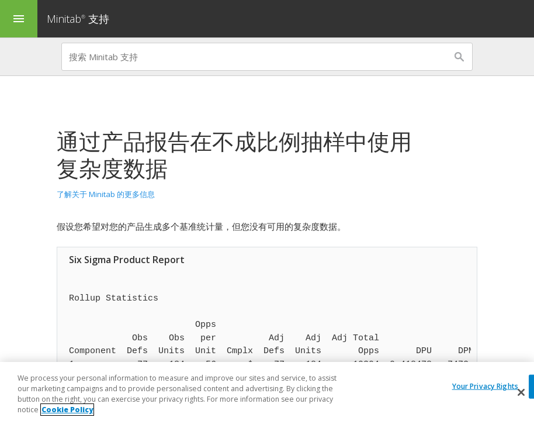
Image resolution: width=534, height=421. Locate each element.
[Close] (521, 392)
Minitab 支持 (78, 19)
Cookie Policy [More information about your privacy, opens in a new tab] (67, 410)
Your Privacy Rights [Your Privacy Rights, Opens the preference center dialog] (485, 386)
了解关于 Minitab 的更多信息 (106, 194)
